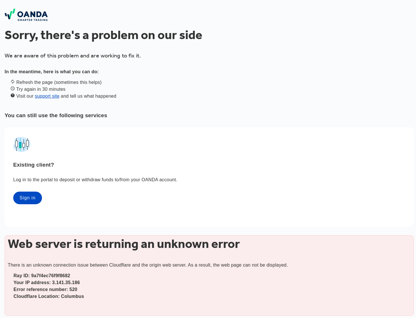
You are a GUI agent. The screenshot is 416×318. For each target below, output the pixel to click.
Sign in (28, 197)
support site (47, 96)
